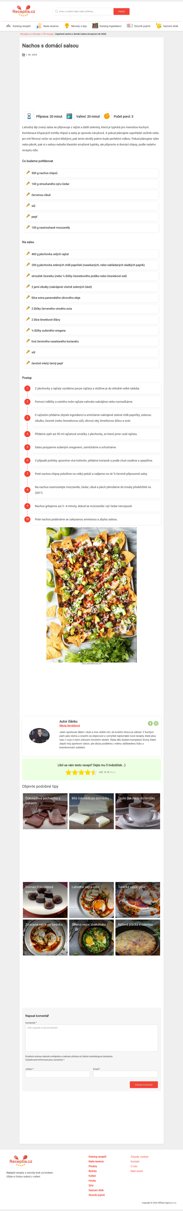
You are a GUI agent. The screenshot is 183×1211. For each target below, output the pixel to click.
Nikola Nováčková (69, 725)
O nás (134, 1166)
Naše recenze (47, 25)
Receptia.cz (25, 34)
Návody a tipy (75, 25)
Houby (92, 1180)
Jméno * (29, 1069)
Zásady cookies (139, 1156)
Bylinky (93, 1171)
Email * (96, 1069)
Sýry (91, 1185)
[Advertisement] (91, 81)
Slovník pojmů (138, 25)
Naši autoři (137, 1171)
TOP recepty (47, 34)
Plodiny (93, 1166)
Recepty (36, 34)
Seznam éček (167, 25)
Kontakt (135, 1161)
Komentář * (31, 1023)
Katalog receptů (18, 25)
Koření (92, 1175)
